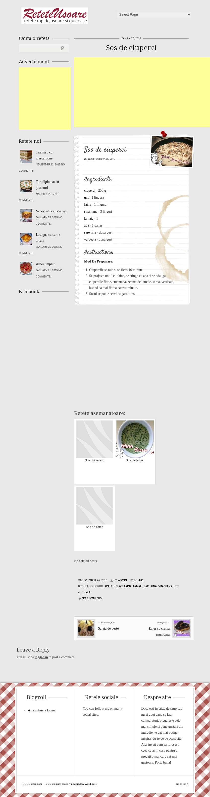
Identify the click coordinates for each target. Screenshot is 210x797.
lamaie (88, 218)
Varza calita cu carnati (51, 211)
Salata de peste (108, 628)
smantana (90, 211)
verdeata (90, 239)
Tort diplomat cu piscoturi (47, 185)
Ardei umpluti (45, 264)
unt (86, 197)
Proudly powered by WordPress (79, 783)
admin (91, 158)
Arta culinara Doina (41, 710)
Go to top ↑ (182, 783)
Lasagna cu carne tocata (48, 238)
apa (86, 225)
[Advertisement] (142, 92)
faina (87, 204)
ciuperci (89, 190)
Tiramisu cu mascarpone (44, 155)
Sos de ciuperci (131, 48)
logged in (41, 657)
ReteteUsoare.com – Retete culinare (54, 15)
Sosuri (139, 580)
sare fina (90, 232)
